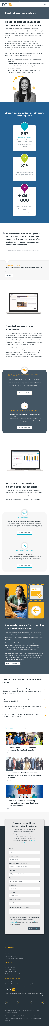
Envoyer (34, 928)
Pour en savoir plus (24, 393)
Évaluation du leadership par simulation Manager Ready (20, 984)
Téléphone (12, 870)
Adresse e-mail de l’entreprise (18, 863)
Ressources (9, 728)
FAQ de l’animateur (10, 956)
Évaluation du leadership (11, 982)
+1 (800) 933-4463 (10, 967)
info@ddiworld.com (11, 972)
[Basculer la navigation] (45, 4)
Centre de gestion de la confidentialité (17, 1018)
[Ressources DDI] (42, 1002)
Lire (9, 275)
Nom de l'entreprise (15, 899)
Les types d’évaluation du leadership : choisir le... (18, 986)
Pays (10, 878)
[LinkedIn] (6, 1002)
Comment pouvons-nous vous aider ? (19, 907)
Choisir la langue (26, 1)
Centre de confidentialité (12, 1016)
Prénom (11, 849)
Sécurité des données (11, 954)
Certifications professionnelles (14, 958)
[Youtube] (18, 1002)
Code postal (12, 885)
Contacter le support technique (14, 974)
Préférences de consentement (30, 1016)
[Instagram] (30, 1002)
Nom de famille (13, 856)
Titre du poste (13, 892)
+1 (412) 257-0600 (10, 969)
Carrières (8, 952)
